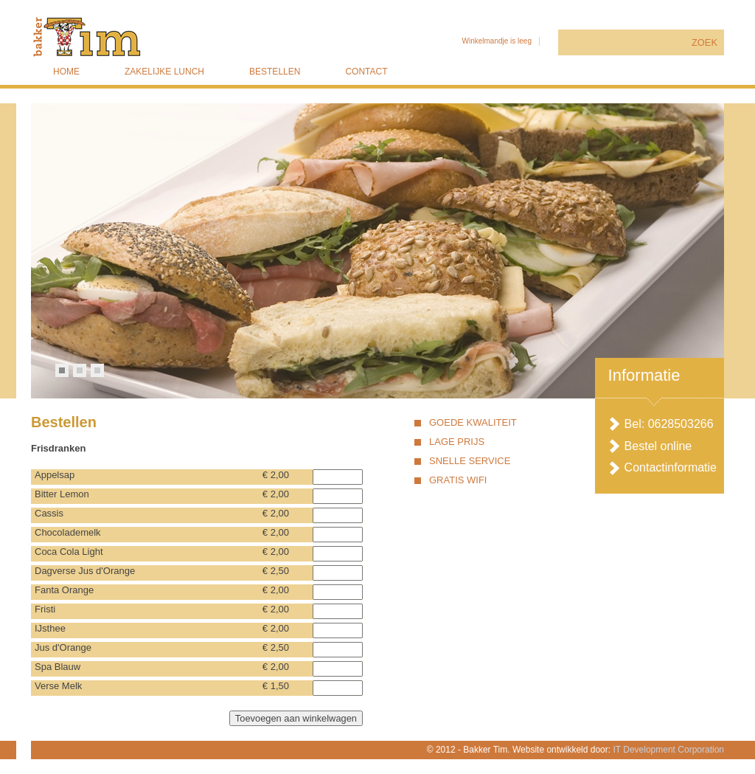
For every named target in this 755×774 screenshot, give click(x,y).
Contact (366, 71)
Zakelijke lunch (164, 71)
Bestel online (658, 446)
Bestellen (274, 71)
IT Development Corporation (668, 749)
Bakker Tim (155, 37)
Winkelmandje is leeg (497, 41)
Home (66, 71)
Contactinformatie (670, 467)
